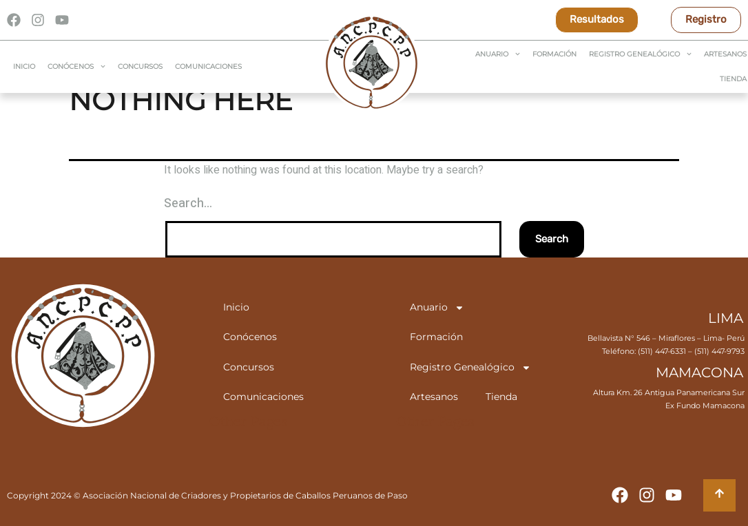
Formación (554, 54)
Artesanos (434, 396)
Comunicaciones (208, 66)
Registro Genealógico (640, 54)
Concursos (140, 66)
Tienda (501, 396)
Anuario (497, 54)
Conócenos (76, 66)
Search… (188, 203)
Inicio (24, 66)
